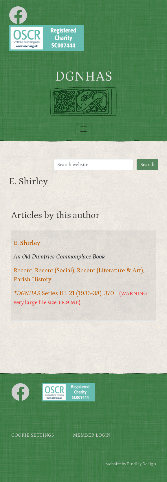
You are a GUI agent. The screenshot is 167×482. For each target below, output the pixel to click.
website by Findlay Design (131, 463)
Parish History (33, 279)
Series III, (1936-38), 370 (64, 293)
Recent (23, 270)
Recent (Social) (54, 270)
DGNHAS (83, 76)
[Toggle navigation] (84, 129)
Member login (92, 435)
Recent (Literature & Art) (110, 270)
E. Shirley (27, 243)
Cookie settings (32, 435)
